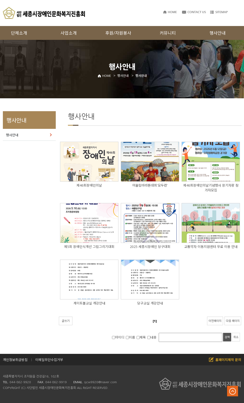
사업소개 (69, 33)
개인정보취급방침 (15, 359)
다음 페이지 (233, 321)
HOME (104, 75)
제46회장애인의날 (89, 185)
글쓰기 (66, 321)
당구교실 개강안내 (150, 303)
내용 (152, 337)
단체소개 (19, 33)
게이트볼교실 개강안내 (89, 303)
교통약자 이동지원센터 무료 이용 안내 (211, 246)
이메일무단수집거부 (49, 359)
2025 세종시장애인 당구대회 (150, 246)
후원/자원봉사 (118, 33)
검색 (227, 337)
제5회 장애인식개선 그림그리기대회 (89, 246)
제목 (141, 337)
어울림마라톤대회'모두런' (150, 185)
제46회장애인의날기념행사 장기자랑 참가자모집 (211, 187)
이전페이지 (215, 321)
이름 (130, 337)
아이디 (118, 337)
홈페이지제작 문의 (228, 359)
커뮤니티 (168, 33)
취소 (236, 337)
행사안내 (12, 135)
